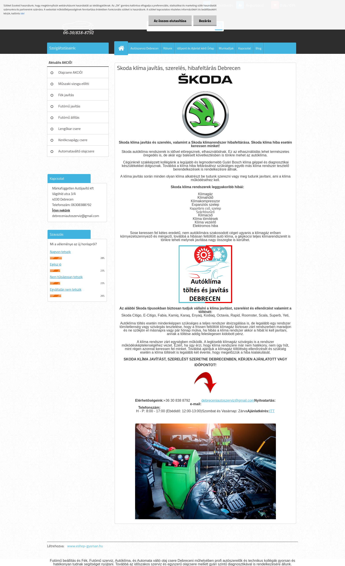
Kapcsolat (244, 48)
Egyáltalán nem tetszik (65, 289)
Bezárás (205, 20)
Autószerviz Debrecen (144, 48)
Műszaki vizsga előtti (73, 83)
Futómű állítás (68, 117)
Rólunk (167, 48)
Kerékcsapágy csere (72, 139)
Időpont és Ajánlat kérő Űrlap (195, 48)
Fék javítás (66, 94)
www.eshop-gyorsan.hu (85, 546)
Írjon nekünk (61, 210)
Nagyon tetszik (60, 251)
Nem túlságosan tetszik (66, 276)
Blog (258, 48)
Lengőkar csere (69, 128)
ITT (272, 411)
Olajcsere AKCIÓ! (70, 72)
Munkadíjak (226, 48)
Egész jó (55, 264)
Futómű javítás (69, 106)
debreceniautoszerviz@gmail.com (227, 400)
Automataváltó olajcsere (76, 151)
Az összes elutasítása (170, 20)
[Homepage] (123, 48)
